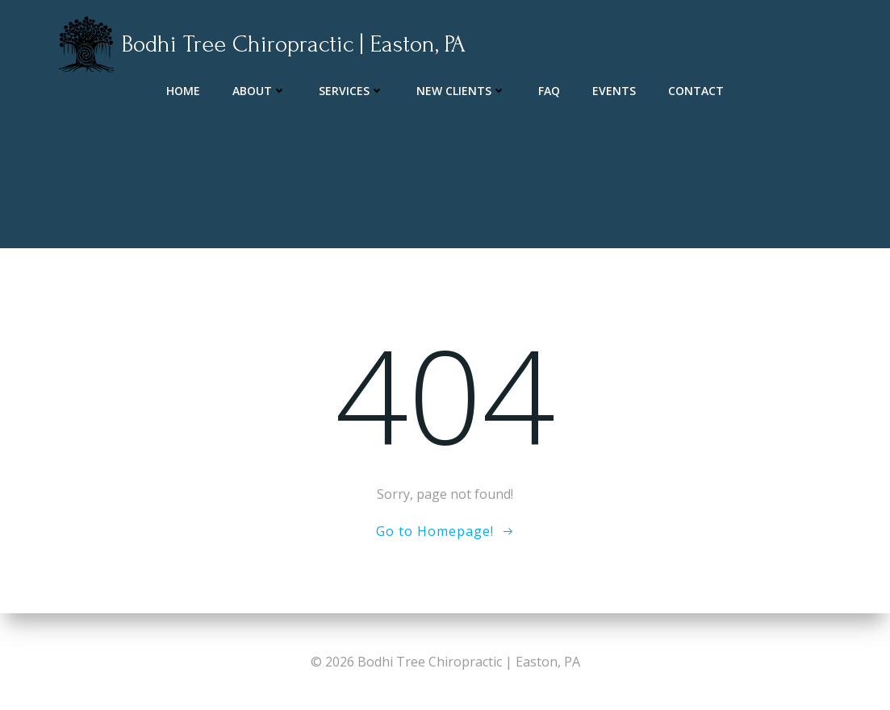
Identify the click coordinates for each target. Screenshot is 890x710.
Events (614, 89)
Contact (696, 89)
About (259, 89)
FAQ (549, 89)
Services (351, 89)
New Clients (461, 89)
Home (183, 89)
